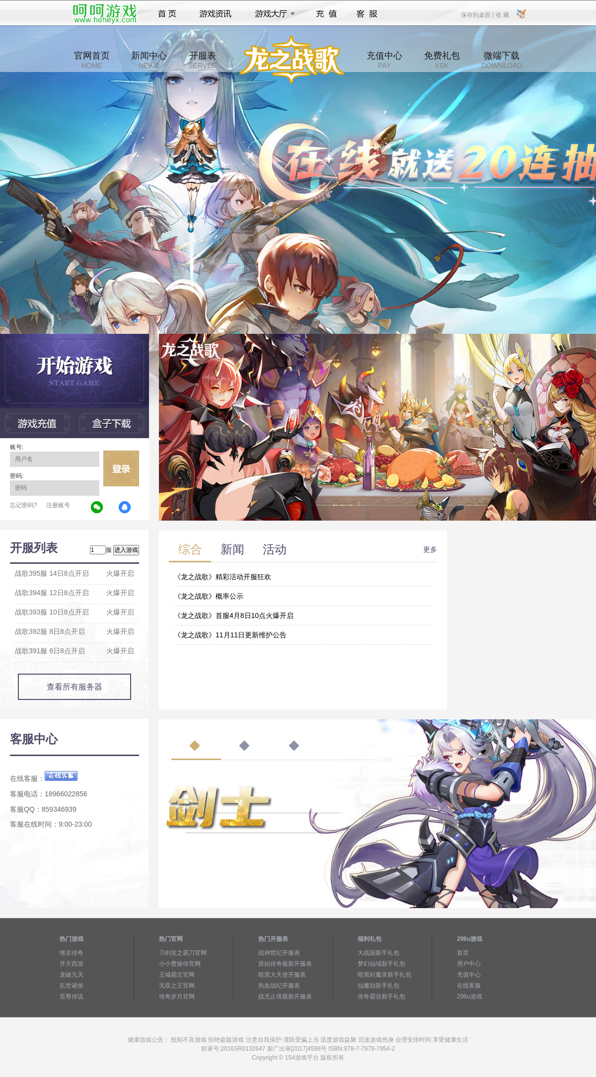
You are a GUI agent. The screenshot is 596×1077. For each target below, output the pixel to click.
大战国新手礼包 (378, 952)
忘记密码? (23, 505)
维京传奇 (71, 952)
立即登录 (121, 468)
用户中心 (469, 963)
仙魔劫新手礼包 (378, 985)
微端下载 (501, 60)
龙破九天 (71, 974)
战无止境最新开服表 (285, 996)
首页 (167, 13)
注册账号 (58, 505)
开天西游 (71, 963)
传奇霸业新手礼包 (381, 996)
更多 (430, 549)
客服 (367, 13)
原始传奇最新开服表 (285, 963)
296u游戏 (469, 996)
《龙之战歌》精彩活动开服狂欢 (222, 577)
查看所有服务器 (74, 687)
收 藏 (502, 14)
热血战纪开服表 (279, 985)
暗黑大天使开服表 (282, 974)
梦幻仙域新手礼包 (381, 963)
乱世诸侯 (71, 985)
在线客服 (469, 985)
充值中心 (384, 60)
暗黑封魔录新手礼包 (384, 974)
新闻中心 (149, 60)
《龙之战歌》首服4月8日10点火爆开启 (234, 615)
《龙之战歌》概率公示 (208, 596)
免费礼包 (442, 60)
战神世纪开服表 (279, 952)
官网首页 (92, 60)
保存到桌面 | (477, 14)
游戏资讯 (215, 13)
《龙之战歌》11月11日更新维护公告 (230, 635)
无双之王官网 (177, 985)
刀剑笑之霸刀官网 (183, 952)
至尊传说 (71, 996)
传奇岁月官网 (177, 996)
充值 (326, 13)
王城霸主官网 (177, 974)
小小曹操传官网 (180, 963)
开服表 (202, 60)
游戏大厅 (272, 13)
